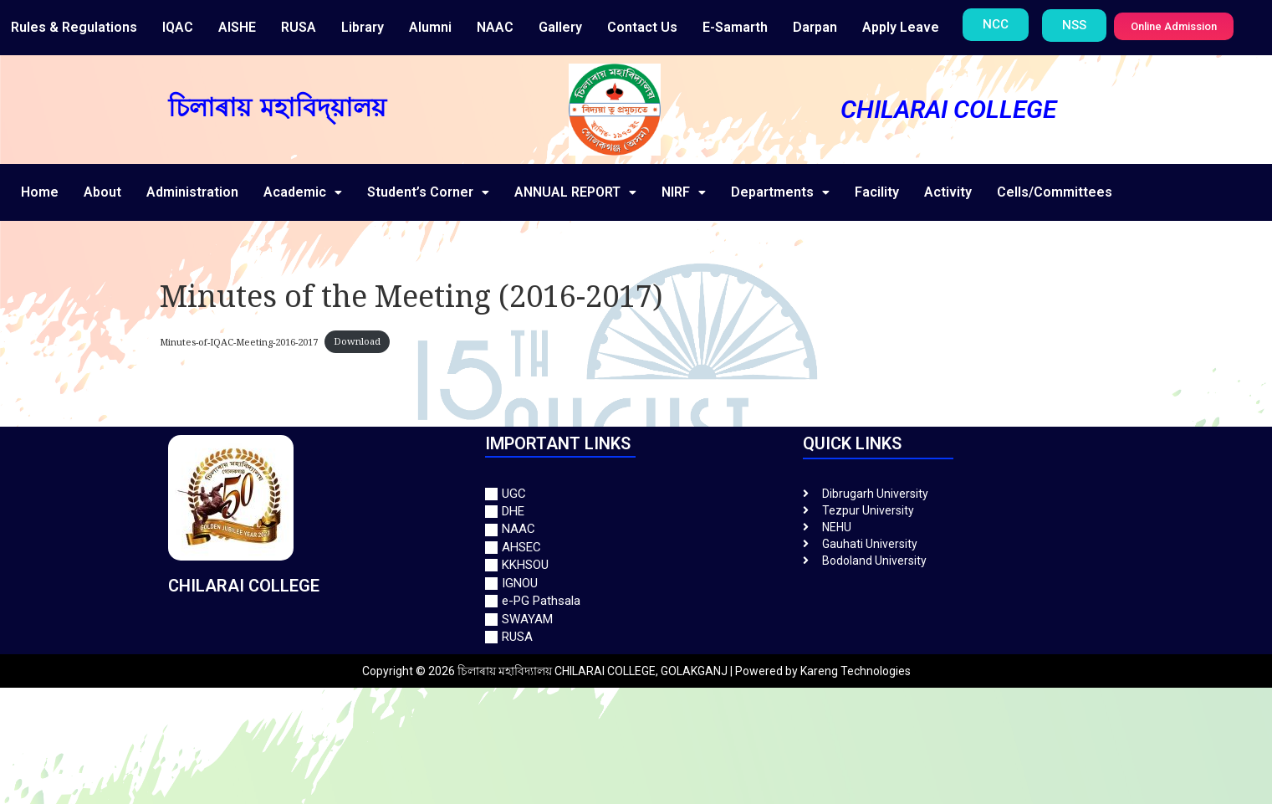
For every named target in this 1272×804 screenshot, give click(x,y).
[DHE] (635, 511)
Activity (948, 192)
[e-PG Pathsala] (635, 601)
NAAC (495, 27)
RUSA (298, 27)
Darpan (815, 27)
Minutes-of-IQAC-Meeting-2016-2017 (239, 341)
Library (362, 27)
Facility (877, 192)
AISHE (237, 27)
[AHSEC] (635, 547)
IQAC (177, 27)
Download (357, 341)
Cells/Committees (1054, 192)
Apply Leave (900, 27)
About (102, 192)
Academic (302, 192)
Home (40, 192)
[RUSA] (635, 637)
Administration (192, 192)
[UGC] (635, 494)
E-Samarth (735, 27)
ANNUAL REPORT (575, 192)
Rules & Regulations (74, 27)
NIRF (684, 192)
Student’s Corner (428, 192)
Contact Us (642, 27)
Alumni (430, 27)
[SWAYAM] (635, 619)
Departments (780, 192)
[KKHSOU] (635, 565)
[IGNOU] (635, 583)
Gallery (560, 27)
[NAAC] (635, 529)
